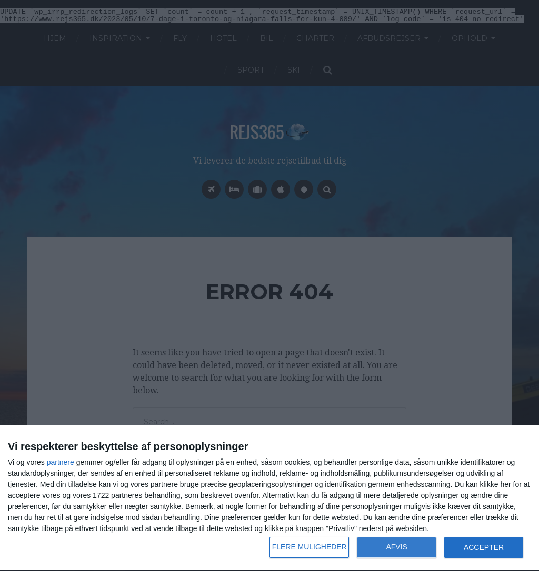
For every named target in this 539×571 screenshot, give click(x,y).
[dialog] (269, 498)
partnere (60, 462)
